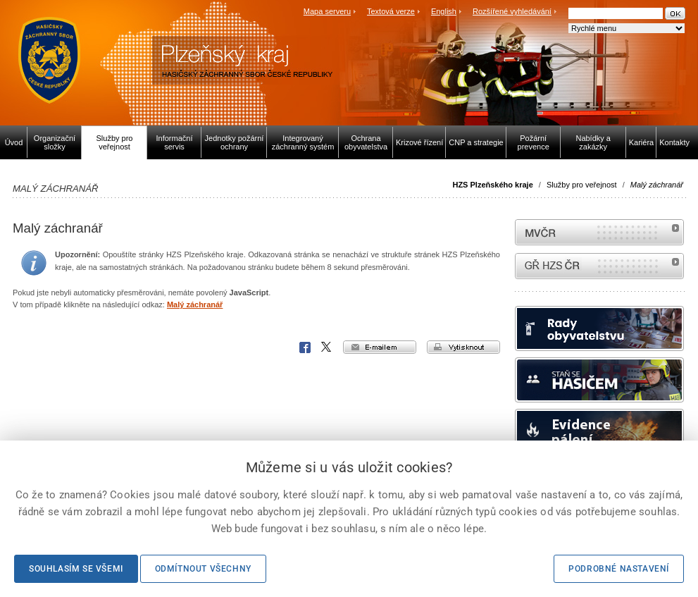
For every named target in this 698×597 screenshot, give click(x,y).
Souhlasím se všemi (76, 569)
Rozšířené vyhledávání (512, 11)
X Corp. (326, 347)
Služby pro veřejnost (582, 184)
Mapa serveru (327, 11)
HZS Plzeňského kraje (492, 184)
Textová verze (391, 11)
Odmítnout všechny (203, 569)
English (443, 11)
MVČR (599, 232)
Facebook (305, 347)
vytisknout (463, 347)
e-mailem (379, 347)
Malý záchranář (195, 304)
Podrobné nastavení (618, 569)
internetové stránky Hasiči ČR (599, 266)
